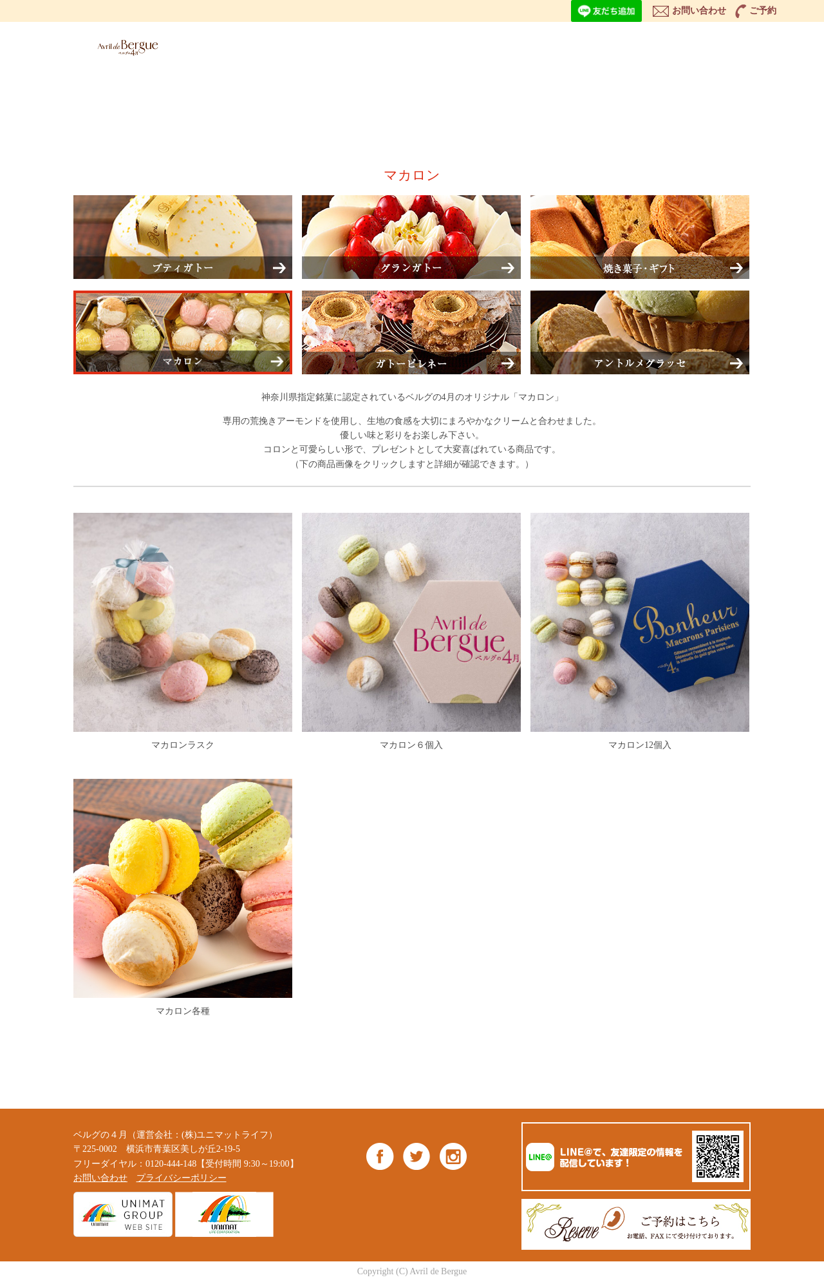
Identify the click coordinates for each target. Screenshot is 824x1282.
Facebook (380, 1156)
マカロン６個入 (411, 631)
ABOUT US (470, 45)
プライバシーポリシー (181, 1178)
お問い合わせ (699, 10)
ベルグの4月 (125, 47)
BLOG (668, 45)
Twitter (417, 1156)
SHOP (538, 45)
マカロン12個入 (639, 631)
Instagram (453, 1156)
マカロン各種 (182, 897)
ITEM (403, 45)
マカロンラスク (182, 631)
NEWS (603, 45)
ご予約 (762, 10)
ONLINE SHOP (745, 45)
